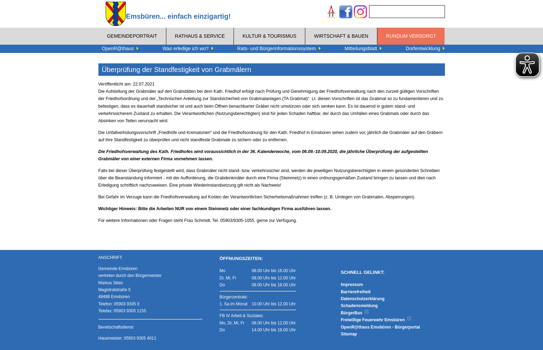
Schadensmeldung (359, 305)
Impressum (352, 284)
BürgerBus (355, 313)
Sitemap (349, 334)
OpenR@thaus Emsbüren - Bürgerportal (380, 327)
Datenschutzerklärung (363, 298)
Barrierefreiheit (356, 291)
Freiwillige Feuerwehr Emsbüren (376, 319)
